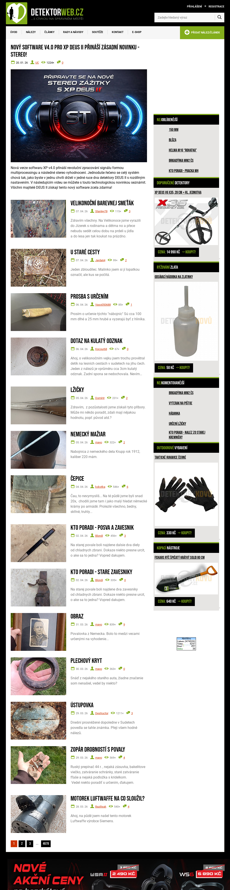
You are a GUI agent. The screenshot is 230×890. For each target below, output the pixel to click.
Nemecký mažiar (88, 434)
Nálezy (31, 32)
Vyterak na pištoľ (180, 403)
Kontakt (117, 32)
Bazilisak (100, 806)
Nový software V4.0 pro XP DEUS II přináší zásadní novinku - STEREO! (75, 51)
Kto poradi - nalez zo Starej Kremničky (187, 435)
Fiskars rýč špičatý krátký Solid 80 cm (180, 557)
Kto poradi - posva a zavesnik (102, 527)
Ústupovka (82, 705)
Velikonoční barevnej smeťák (102, 203)
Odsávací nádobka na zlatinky (174, 277)
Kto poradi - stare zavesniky (101, 572)
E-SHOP (137, 32)
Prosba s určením (89, 296)
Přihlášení (194, 6)
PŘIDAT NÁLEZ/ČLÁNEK (202, 33)
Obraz (77, 616)
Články (49, 32)
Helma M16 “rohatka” (183, 150)
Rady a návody (73, 32)
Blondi (99, 535)
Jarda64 (100, 260)
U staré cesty (85, 252)
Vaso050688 (103, 304)
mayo (98, 442)
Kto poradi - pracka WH (184, 171)
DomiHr (100, 398)
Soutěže (97, 32)
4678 (49, 843)
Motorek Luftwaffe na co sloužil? (108, 798)
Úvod (13, 32)
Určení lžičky (177, 423)
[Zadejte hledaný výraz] (189, 17)
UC (37, 62)
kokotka (100, 486)
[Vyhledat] (219, 17)
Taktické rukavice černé (170, 457)
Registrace (216, 6)
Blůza (172, 140)
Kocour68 (101, 349)
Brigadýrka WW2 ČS (181, 160)
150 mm (173, 129)
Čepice (77, 478)
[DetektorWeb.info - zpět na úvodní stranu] (47, 13)
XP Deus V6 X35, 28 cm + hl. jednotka (178, 192)
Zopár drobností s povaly (98, 749)
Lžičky (77, 390)
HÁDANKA (174, 413)
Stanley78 (101, 211)
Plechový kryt (86, 661)
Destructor (101, 713)
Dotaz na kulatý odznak (96, 341)
